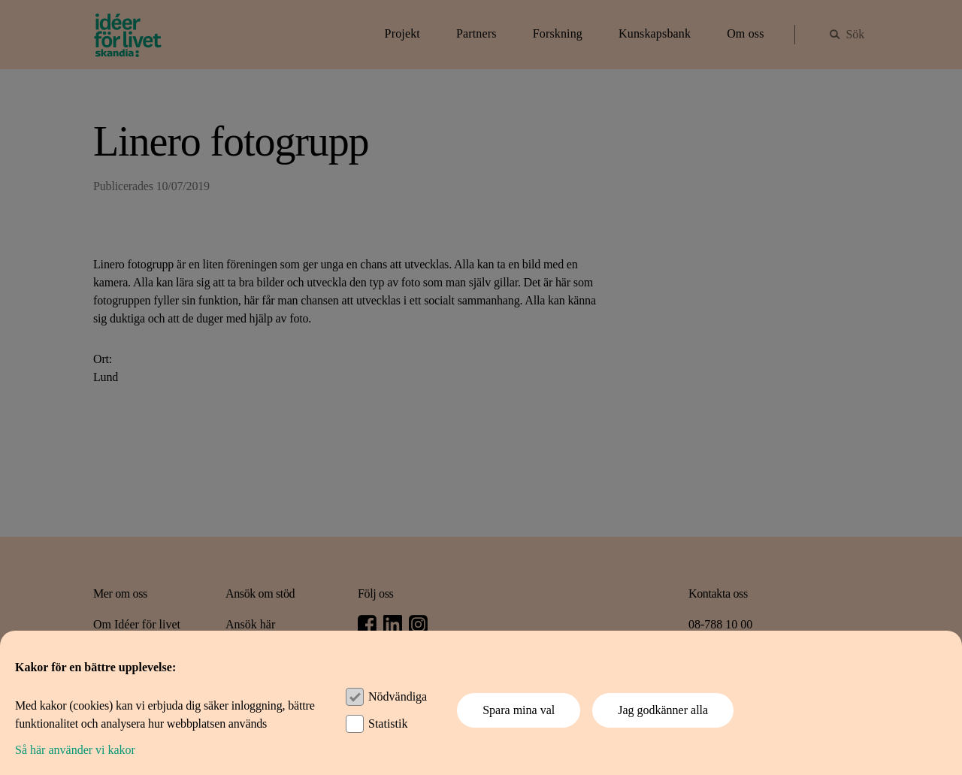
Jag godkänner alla (663, 710)
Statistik (387, 723)
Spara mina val (519, 710)
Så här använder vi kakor (75, 749)
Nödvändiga (397, 696)
